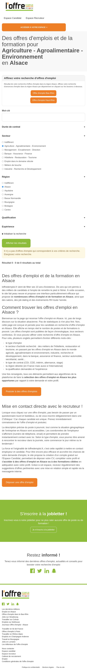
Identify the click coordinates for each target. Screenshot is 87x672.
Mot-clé (6, 110)
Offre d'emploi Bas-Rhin (43, 93)
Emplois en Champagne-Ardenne (15, 637)
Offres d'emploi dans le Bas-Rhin (15, 614)
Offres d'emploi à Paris (11, 631)
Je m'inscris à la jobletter (43, 530)
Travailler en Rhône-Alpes (12, 634)
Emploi (4, 659)
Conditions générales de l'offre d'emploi (18, 661)
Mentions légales (48, 667)
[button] (43, 127)
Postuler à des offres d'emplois (21, 391)
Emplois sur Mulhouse (11, 622)
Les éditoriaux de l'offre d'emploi (15, 644)
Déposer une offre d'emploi (19, 482)
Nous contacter (8, 649)
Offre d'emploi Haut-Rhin (43, 100)
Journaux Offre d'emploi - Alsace (15, 625)
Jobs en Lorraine (8, 642)
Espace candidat (8, 651)
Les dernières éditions (11, 609)
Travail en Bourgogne (10, 639)
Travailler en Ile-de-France (12, 629)
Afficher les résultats (16, 243)
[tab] (43, 127)
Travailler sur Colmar (10, 619)
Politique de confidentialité (31, 667)
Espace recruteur (9, 654)
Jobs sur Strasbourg (10, 617)
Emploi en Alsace (9, 612)
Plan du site (60, 667)
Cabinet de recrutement (11, 656)
